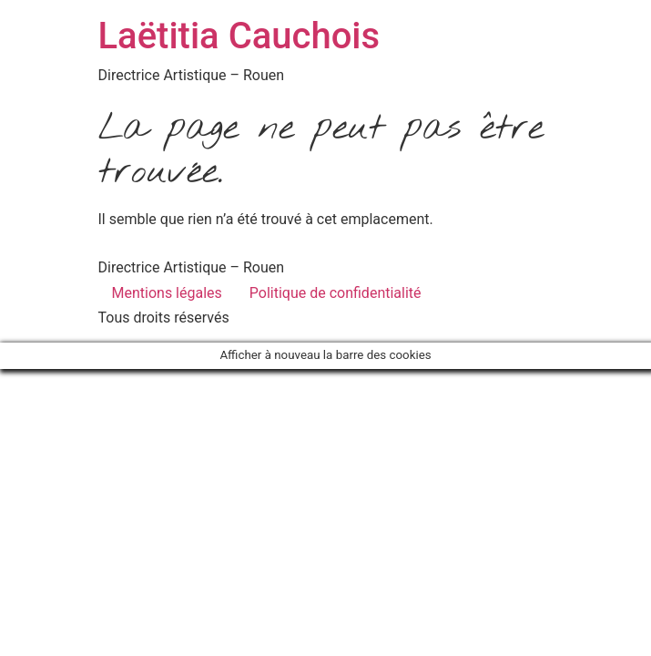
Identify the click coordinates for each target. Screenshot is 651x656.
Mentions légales (167, 293)
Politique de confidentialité (335, 293)
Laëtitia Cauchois (239, 36)
